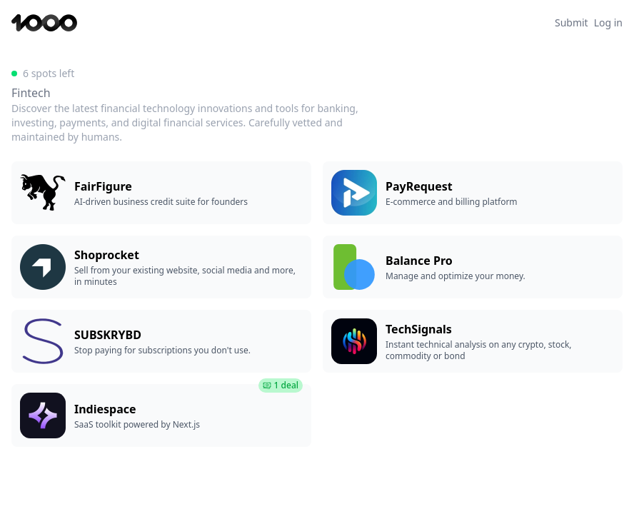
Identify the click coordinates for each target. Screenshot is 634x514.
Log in (608, 23)
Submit (571, 23)
